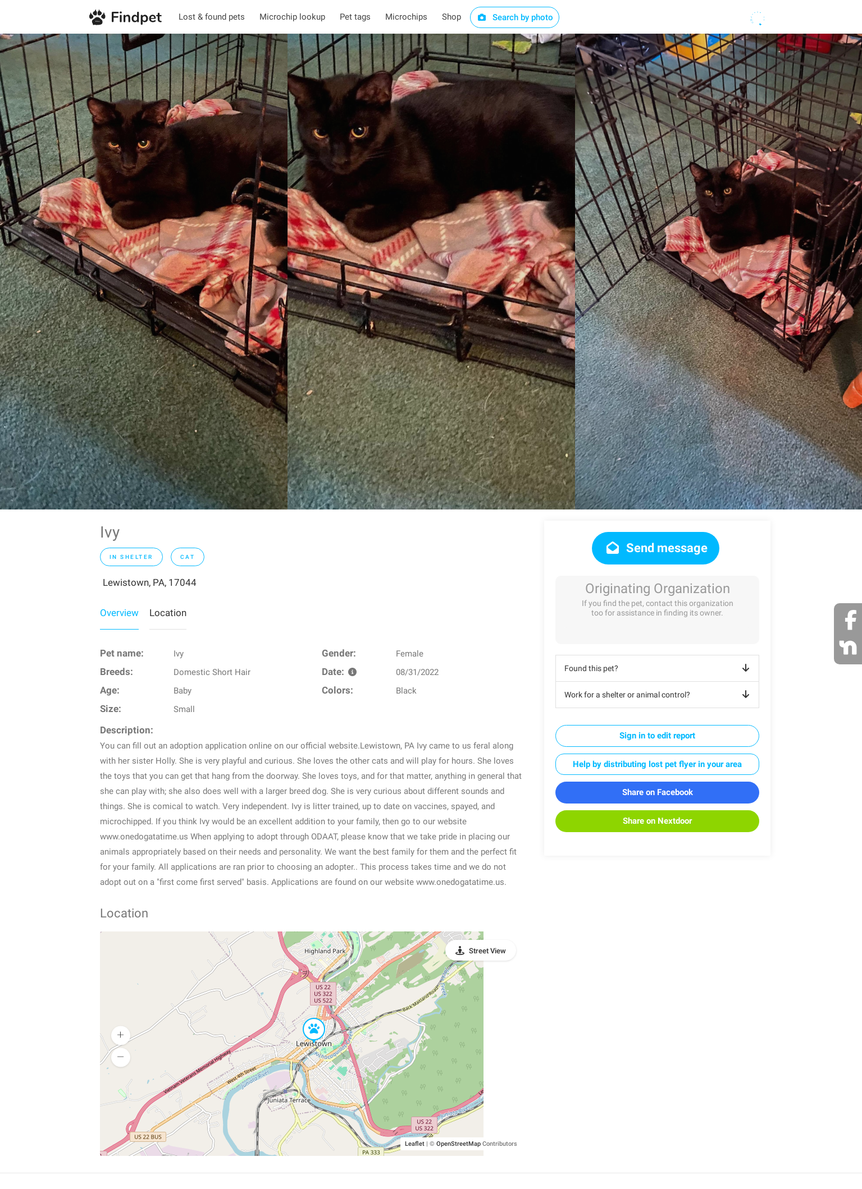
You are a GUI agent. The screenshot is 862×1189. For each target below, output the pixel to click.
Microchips (406, 17)
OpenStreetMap (458, 1143)
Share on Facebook (657, 792)
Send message (656, 548)
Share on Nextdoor (657, 821)
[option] (144, 271)
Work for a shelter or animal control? (659, 694)
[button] (306, 1018)
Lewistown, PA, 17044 (150, 582)
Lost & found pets (212, 17)
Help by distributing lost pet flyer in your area (657, 764)
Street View (487, 951)
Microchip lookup (292, 17)
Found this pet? (659, 668)
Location (167, 612)
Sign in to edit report (657, 736)
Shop (451, 17)
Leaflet (415, 1143)
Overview (119, 612)
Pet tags (355, 17)
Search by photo (514, 17)
